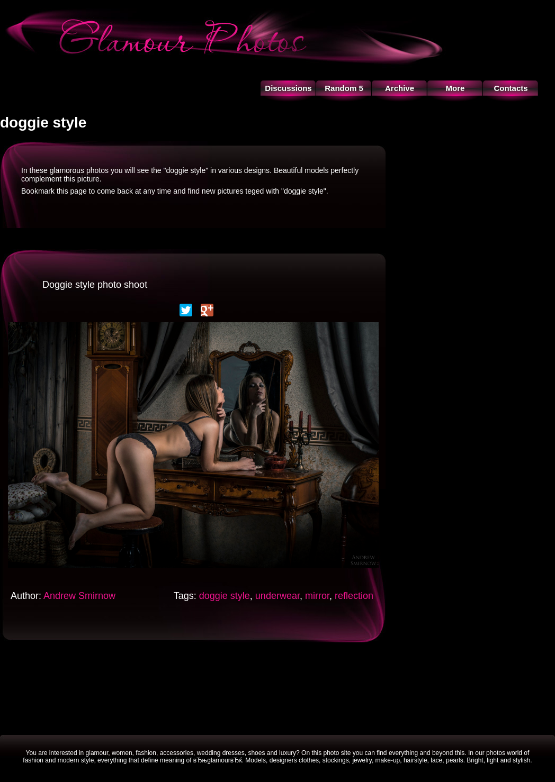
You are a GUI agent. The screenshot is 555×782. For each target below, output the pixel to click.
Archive (399, 88)
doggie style (224, 595)
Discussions (288, 88)
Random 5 (344, 88)
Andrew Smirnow (79, 595)
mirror (317, 595)
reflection (354, 595)
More (455, 88)
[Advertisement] (277, 687)
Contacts (510, 88)
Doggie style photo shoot (94, 284)
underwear (277, 595)
